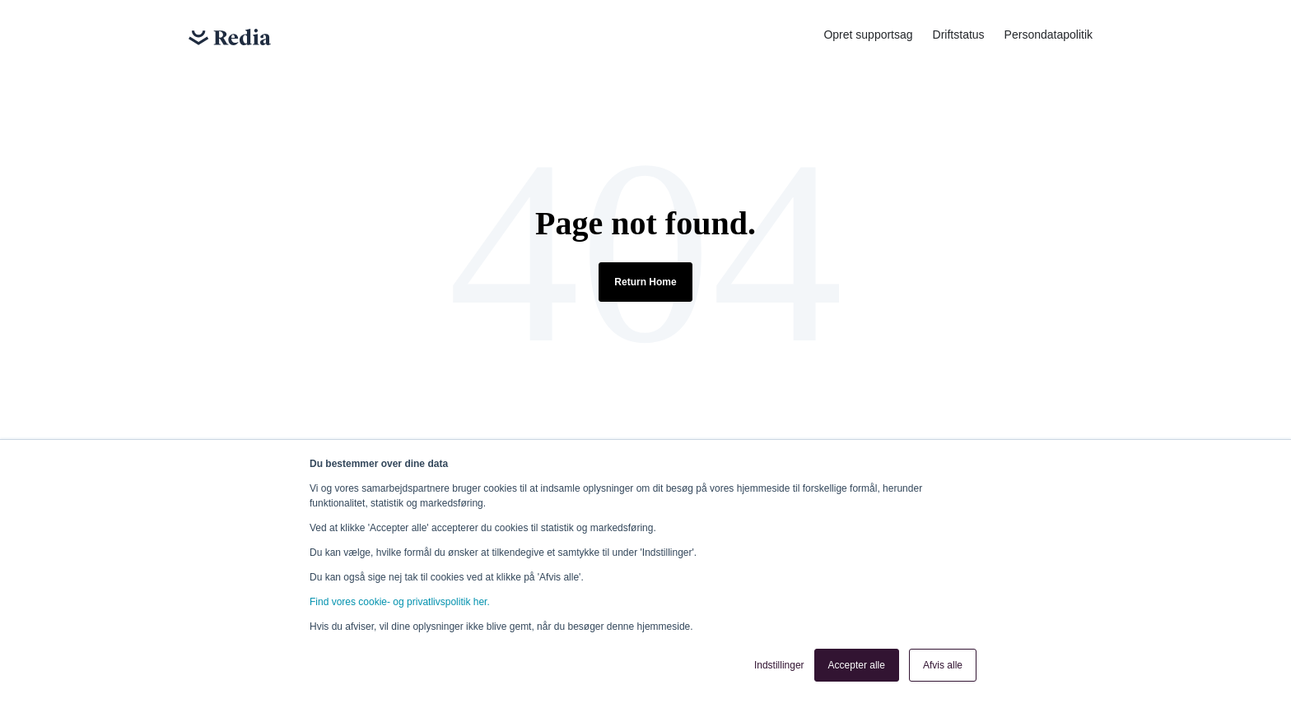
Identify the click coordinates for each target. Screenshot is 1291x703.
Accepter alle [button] (856, 665)
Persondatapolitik (1048, 34)
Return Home (645, 282)
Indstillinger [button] (779, 665)
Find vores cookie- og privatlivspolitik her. (400, 602)
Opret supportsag (867, 34)
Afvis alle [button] (942, 665)
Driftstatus (959, 34)
